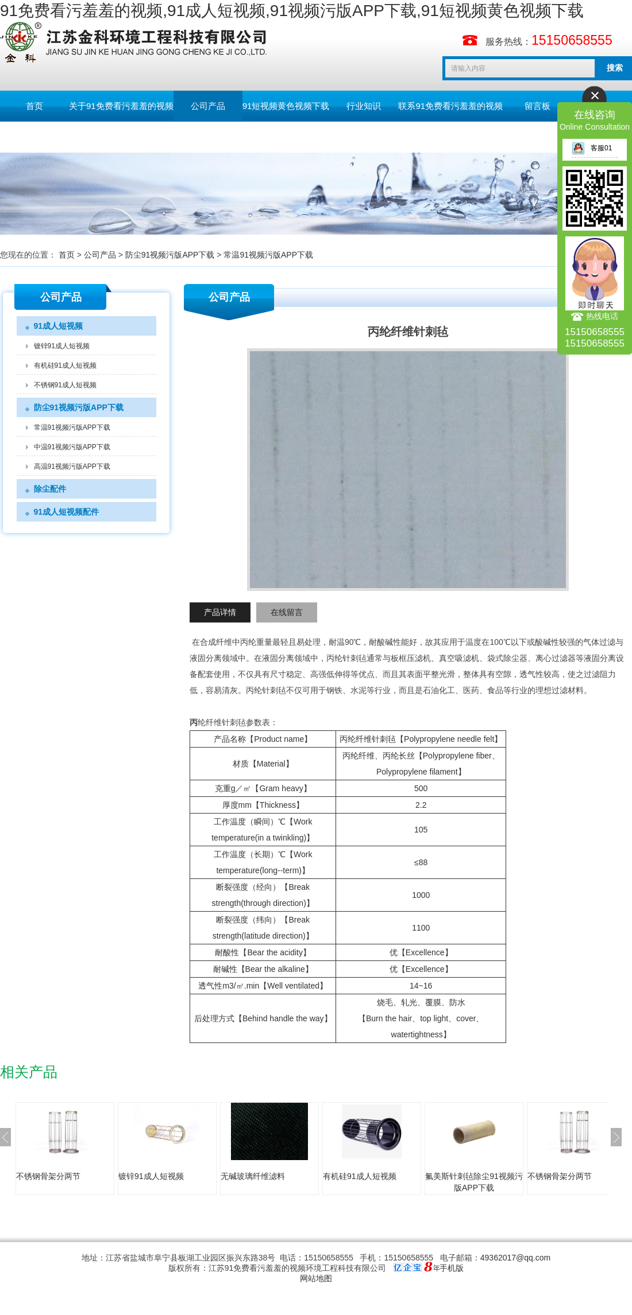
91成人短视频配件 (66, 511)
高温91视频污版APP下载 (72, 466)
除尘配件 (50, 488)
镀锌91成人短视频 (62, 346)
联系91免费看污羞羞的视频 (450, 106)
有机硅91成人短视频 (65, 365)
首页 (34, 106)
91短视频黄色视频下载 (286, 106)
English (34, 137)
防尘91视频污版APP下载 (170, 254)
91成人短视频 (58, 325)
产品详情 (220, 612)
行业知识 (363, 106)
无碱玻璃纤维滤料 (253, 1176)
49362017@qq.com (515, 1257)
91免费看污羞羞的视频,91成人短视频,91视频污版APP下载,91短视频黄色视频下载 (292, 11)
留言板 (537, 106)
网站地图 (316, 1278)
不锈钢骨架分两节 (48, 1176)
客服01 (592, 148)
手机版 (452, 1268)
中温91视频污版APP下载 (72, 447)
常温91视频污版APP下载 (268, 254)
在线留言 (287, 612)
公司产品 (208, 106)
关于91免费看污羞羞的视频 (121, 106)
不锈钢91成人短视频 (65, 385)
